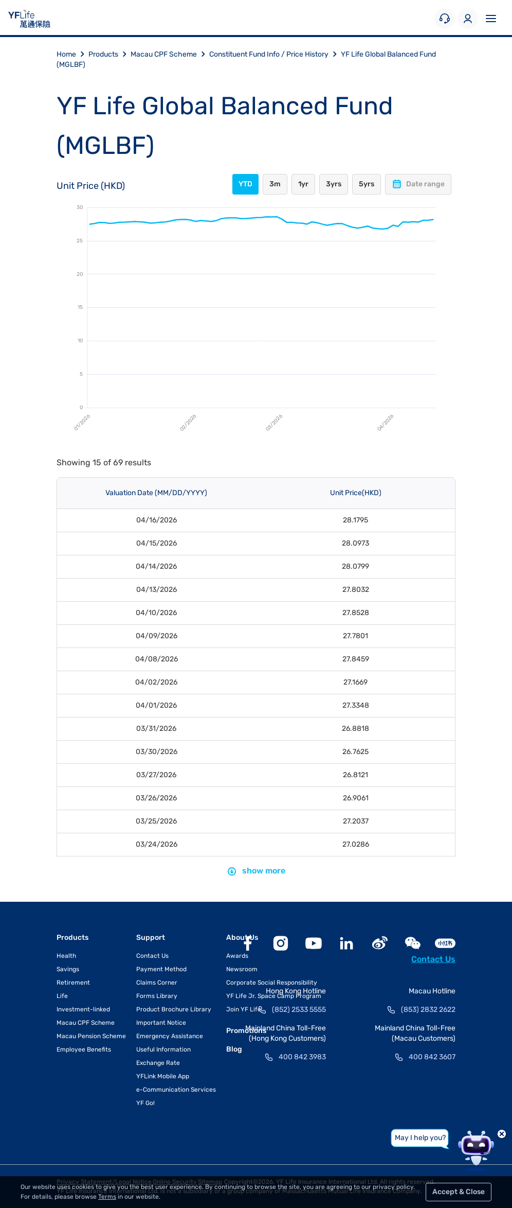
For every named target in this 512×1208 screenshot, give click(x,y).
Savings (68, 969)
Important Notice (161, 1022)
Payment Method (161, 969)
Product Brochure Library (173, 1009)
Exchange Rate (158, 1062)
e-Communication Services (176, 1089)
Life (62, 996)
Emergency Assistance (169, 1036)
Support (150, 937)
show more (256, 871)
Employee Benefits (84, 1049)
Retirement (73, 982)
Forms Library (156, 996)
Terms (107, 1196)
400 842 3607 (432, 1057)
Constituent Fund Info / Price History (275, 54)
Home (72, 54)
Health (66, 955)
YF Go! (145, 1103)
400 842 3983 (302, 1057)
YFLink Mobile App (162, 1076)
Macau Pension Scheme (91, 1036)
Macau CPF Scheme (170, 54)
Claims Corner (156, 982)
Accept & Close (458, 1191)
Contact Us (152, 955)
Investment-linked (83, 1009)
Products (109, 54)
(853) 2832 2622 (428, 1009)
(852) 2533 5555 (299, 1009)
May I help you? (420, 1137)
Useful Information (163, 1049)
